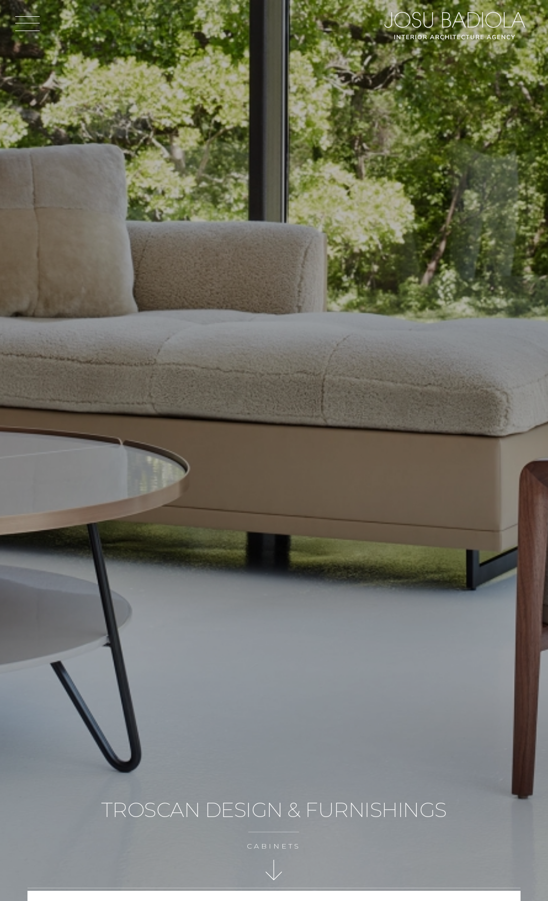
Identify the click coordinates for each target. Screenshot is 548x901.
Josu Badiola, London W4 (456, 25)
